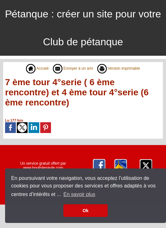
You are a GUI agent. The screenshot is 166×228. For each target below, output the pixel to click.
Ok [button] (85, 210)
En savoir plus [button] (79, 194)
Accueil (37, 68)
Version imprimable (118, 68)
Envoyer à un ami (73, 68)
